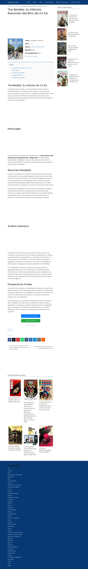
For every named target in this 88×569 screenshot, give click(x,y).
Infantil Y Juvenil (75, 2)
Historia (10, 516)
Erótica (9, 505)
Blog (9, 479)
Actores (10, 470)
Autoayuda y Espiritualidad (15, 475)
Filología (10, 512)
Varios (9, 565)
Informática (11, 526)
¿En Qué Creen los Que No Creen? (19, 347)
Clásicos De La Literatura (14, 485)
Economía (10, 499)
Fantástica (11, 508)
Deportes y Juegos (13, 493)
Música (10, 543)
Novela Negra (49, 2)
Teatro (9, 561)
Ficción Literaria (12, 510)
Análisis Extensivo (18, 75)
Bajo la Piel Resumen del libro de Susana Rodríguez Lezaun (43, 347)
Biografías (10, 477)
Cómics (32, 47)
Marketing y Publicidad (14, 536)
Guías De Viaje (12, 514)
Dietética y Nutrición (13, 497)
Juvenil (9, 530)
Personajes (16, 70)
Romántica (11, 559)
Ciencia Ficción (12, 481)
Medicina (10, 538)
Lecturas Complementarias (15, 532)
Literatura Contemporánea (15, 534)
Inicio (28, 2)
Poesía (10, 555)
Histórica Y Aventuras (62, 2)
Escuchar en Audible (31, 56)
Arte (9, 473)
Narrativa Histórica (13, 547)
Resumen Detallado (18, 73)
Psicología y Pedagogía (14, 557)
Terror (41, 2)
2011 (9, 468)
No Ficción (10, 549)
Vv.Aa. (31, 44)
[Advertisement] (31, 26)
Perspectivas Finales (19, 77)
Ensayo (10, 503)
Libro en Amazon (31, 321)
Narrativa (10, 545)
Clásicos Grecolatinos (14, 487)
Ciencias (10, 483)
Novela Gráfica (39, 47)
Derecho (10, 495)
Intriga (35, 2)
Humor (9, 520)
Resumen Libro (13, 2)
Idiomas (10, 522)
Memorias (10, 540)
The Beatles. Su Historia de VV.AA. (22, 68)
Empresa (10, 501)
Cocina (10, 489)
